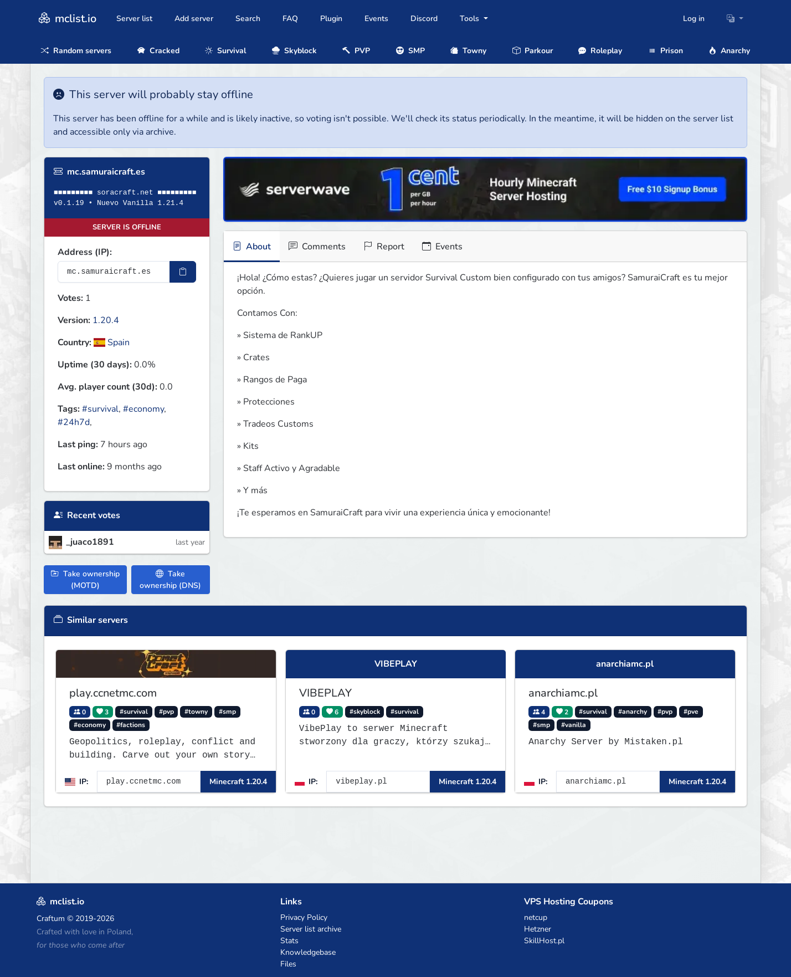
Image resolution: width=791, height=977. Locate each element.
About (252, 247)
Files (288, 964)
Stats (289, 940)
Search (247, 18)
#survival (100, 409)
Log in (694, 18)
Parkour (532, 50)
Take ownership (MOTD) (85, 580)
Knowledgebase (308, 952)
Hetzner (537, 929)
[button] (735, 18)
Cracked (158, 50)
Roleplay (600, 50)
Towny (468, 50)
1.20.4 (106, 320)
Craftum (51, 918)
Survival (225, 50)
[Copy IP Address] (183, 272)
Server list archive (310, 929)
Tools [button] (470, 18)
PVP (356, 50)
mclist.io (66, 18)
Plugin (331, 18)
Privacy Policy (303, 917)
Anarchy (729, 50)
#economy (143, 409)
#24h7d (74, 422)
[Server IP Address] (114, 272)
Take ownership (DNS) (170, 580)
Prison (665, 50)
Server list (134, 18)
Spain (112, 342)
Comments (317, 247)
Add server (193, 18)
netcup (535, 917)
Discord (424, 18)
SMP (410, 50)
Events (376, 18)
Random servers (76, 50)
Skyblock (294, 50)
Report (383, 247)
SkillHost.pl (544, 940)
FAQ (290, 18)
